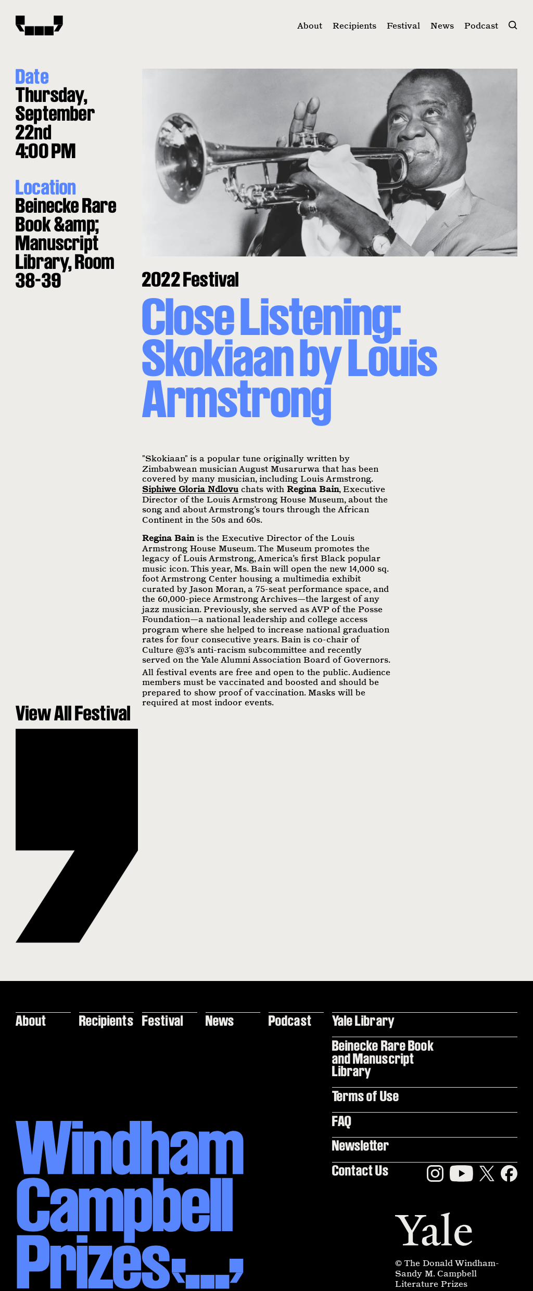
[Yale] (433, 1229)
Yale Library (363, 1020)
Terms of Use (365, 1095)
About (309, 25)
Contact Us (360, 1170)
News (442, 25)
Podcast (481, 25)
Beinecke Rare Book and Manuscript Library (383, 1058)
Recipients (354, 25)
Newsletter (361, 1145)
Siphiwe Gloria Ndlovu (190, 489)
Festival (403, 25)
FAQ (341, 1120)
